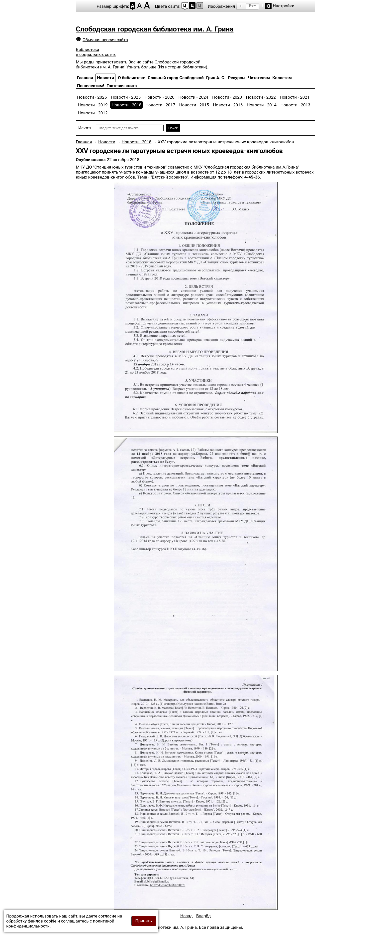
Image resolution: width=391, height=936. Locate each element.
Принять (143, 921)
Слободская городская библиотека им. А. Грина (154, 29)
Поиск (173, 128)
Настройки (283, 5)
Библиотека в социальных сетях (96, 52)
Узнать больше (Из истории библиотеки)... (168, 66)
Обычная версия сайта (105, 39)
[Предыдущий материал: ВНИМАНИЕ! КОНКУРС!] (186, 915)
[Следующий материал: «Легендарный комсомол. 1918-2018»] (203, 915)
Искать (85, 127)
